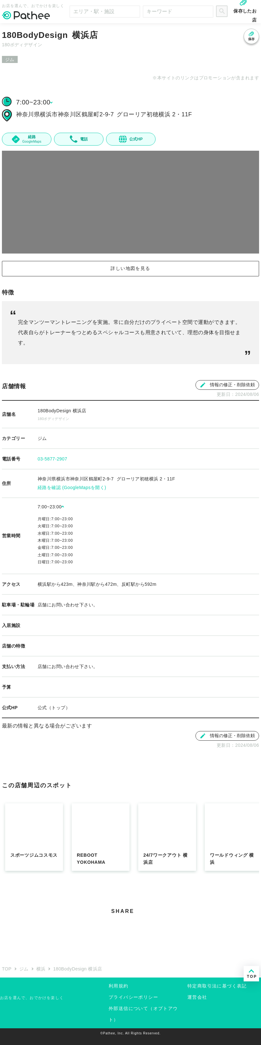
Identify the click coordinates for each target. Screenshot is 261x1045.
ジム (24, 968)
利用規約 (119, 985)
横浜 (41, 968)
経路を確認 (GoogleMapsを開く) (72, 487)
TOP (7, 968)
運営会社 (197, 997)
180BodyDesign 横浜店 (77, 968)
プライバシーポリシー (133, 997)
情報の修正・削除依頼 (227, 385)
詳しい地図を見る (130, 268)
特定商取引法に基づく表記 (217, 985)
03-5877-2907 (52, 458)
